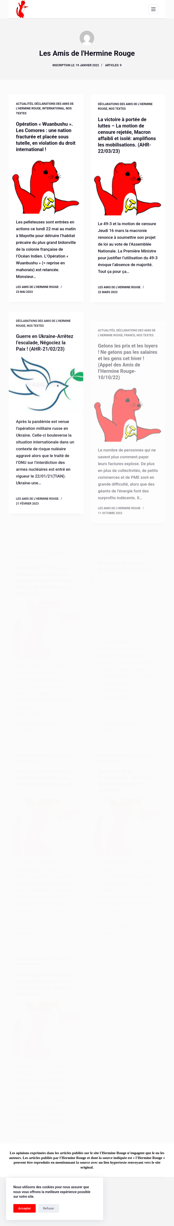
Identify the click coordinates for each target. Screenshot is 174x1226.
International (53, 109)
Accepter (24, 1208)
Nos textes (117, 110)
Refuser (48, 1208)
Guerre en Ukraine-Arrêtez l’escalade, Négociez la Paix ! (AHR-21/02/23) (44, 351)
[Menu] (153, 9)
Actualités (24, 104)
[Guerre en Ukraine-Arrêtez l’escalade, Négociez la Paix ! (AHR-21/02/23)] (46, 394)
